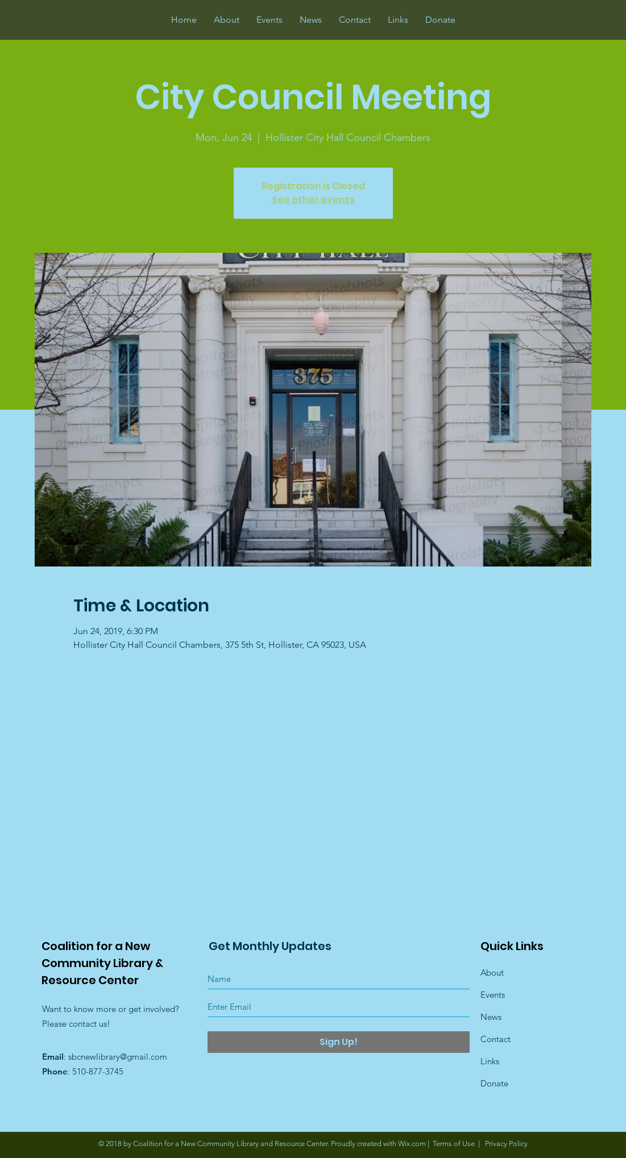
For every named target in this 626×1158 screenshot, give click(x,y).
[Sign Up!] (339, 1042)
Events (492, 994)
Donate (494, 1083)
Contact (495, 1039)
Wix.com (412, 1143)
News (490, 1016)
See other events (313, 199)
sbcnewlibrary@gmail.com (117, 1056)
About (492, 972)
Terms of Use (454, 1143)
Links (489, 1061)
